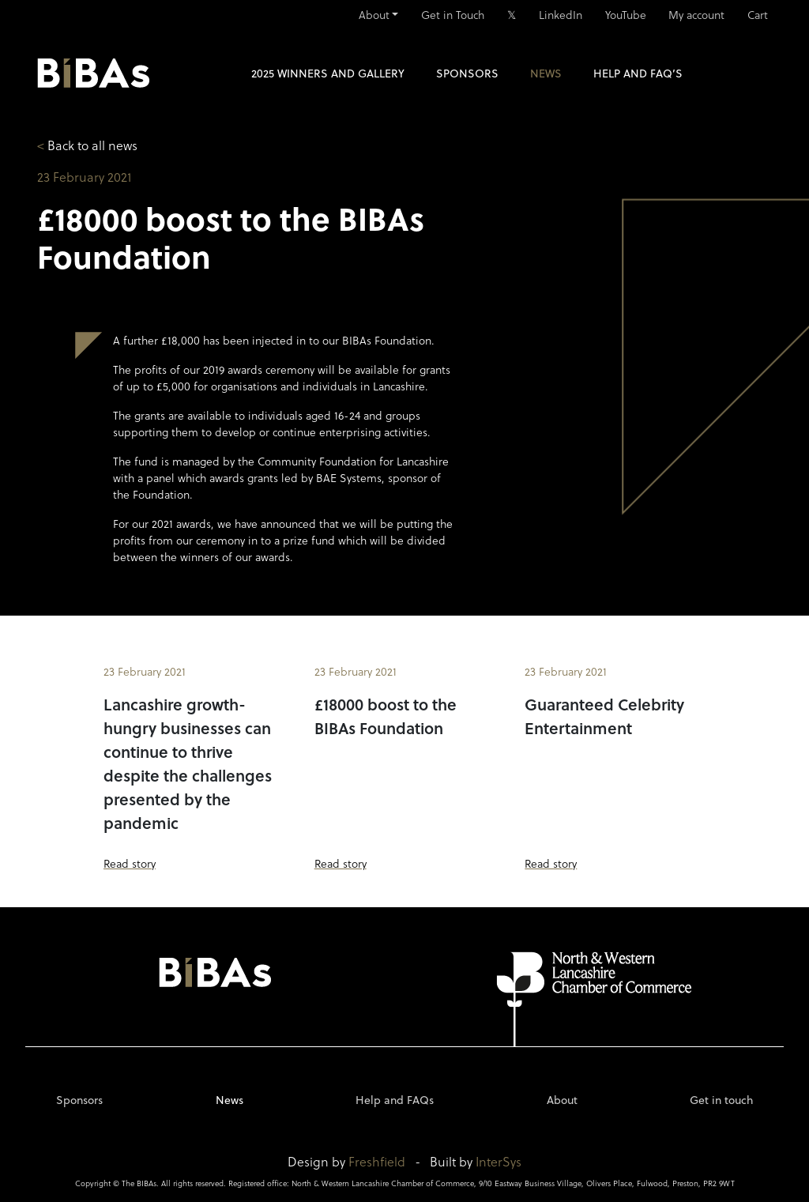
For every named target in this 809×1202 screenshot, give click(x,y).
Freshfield (376, 1161)
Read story (129, 863)
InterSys (498, 1161)
